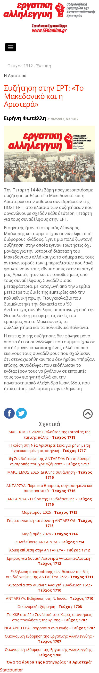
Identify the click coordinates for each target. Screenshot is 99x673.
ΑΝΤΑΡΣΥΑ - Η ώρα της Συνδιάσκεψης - (49, 501)
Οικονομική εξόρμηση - (50, 606)
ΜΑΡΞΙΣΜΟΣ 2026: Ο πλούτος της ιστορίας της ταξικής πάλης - (49, 434)
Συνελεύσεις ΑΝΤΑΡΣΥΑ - (49, 541)
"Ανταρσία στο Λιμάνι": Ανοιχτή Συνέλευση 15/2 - (49, 588)
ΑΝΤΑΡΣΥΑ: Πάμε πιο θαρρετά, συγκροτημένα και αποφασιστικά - (49, 488)
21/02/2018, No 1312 (62, 119)
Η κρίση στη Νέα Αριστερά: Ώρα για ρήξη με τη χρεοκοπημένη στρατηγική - (49, 448)
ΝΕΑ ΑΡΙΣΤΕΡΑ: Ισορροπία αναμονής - (49, 627)
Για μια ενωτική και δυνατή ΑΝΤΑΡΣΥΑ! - (49, 523)
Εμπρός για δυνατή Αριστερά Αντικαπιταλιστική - (49, 561)
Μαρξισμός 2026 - (49, 533)
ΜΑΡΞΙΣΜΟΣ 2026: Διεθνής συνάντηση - (49, 475)
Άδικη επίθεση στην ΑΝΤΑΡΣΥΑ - (49, 550)
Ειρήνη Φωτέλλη (25, 118)
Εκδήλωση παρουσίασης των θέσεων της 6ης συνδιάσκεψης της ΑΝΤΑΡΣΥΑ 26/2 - (49, 574)
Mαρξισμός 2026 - (49, 512)
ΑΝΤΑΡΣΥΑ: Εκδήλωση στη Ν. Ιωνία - (49, 598)
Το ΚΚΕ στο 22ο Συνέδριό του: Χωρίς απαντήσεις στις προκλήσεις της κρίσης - (49, 617)
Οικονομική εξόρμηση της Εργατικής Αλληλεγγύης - (49, 639)
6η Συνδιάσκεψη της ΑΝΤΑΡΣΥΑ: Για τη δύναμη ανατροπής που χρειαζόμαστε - (49, 461)
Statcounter (11, 670)
